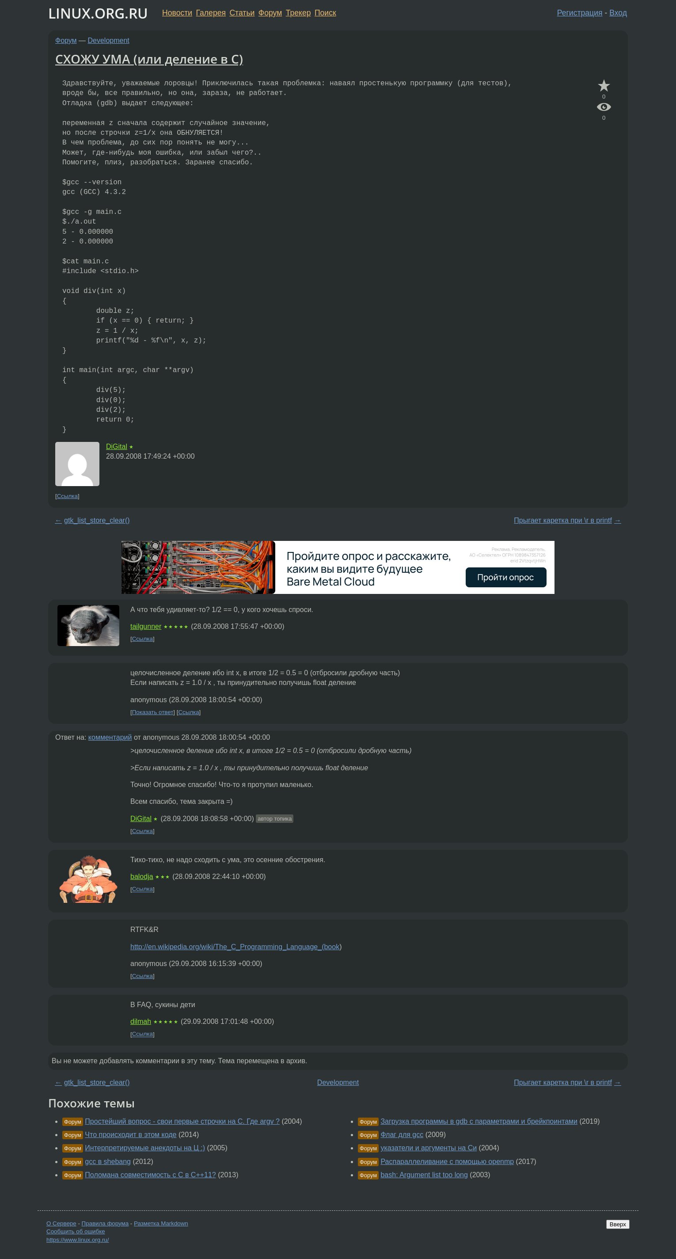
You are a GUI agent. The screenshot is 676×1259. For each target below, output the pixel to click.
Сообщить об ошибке (75, 1231)
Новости (177, 12)
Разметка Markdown (161, 1223)
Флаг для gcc (401, 1134)
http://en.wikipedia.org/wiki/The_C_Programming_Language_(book (234, 947)
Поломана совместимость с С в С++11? (150, 1175)
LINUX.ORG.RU (98, 13)
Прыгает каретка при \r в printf (563, 520)
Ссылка (67, 496)
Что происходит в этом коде (130, 1134)
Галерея (211, 12)
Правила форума (105, 1223)
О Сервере (61, 1223)
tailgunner (145, 626)
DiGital (116, 446)
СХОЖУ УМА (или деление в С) (149, 58)
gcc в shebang (108, 1161)
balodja (141, 876)
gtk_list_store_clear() (97, 520)
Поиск (325, 12)
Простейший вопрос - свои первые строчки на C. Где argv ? (182, 1121)
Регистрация (580, 12)
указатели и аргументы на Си (428, 1148)
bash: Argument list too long (423, 1175)
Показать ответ (153, 712)
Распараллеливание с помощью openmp (447, 1161)
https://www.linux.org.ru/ (77, 1239)
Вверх (618, 1224)
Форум (270, 12)
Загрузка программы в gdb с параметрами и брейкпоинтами (478, 1121)
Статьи (241, 12)
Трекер (298, 12)
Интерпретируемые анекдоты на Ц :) (145, 1148)
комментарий (110, 737)
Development (108, 40)
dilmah (140, 1021)
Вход (618, 12)
